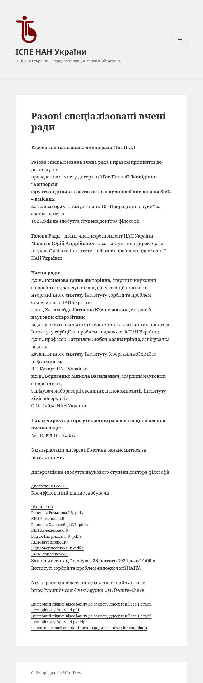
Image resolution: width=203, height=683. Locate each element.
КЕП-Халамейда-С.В (49, 530)
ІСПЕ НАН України (51, 51)
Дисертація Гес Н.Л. (50, 485)
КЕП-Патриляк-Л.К (49, 542)
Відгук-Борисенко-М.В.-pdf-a (57, 547)
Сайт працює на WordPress (56, 672)
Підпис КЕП (42, 506)
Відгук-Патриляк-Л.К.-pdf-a (56, 536)
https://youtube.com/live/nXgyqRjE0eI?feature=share (87, 590)
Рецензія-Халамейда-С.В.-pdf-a (59, 524)
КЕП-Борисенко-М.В (49, 553)
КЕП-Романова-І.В (47, 518)
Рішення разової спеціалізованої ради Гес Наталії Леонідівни (89, 627)
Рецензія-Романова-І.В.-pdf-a (57, 512)
